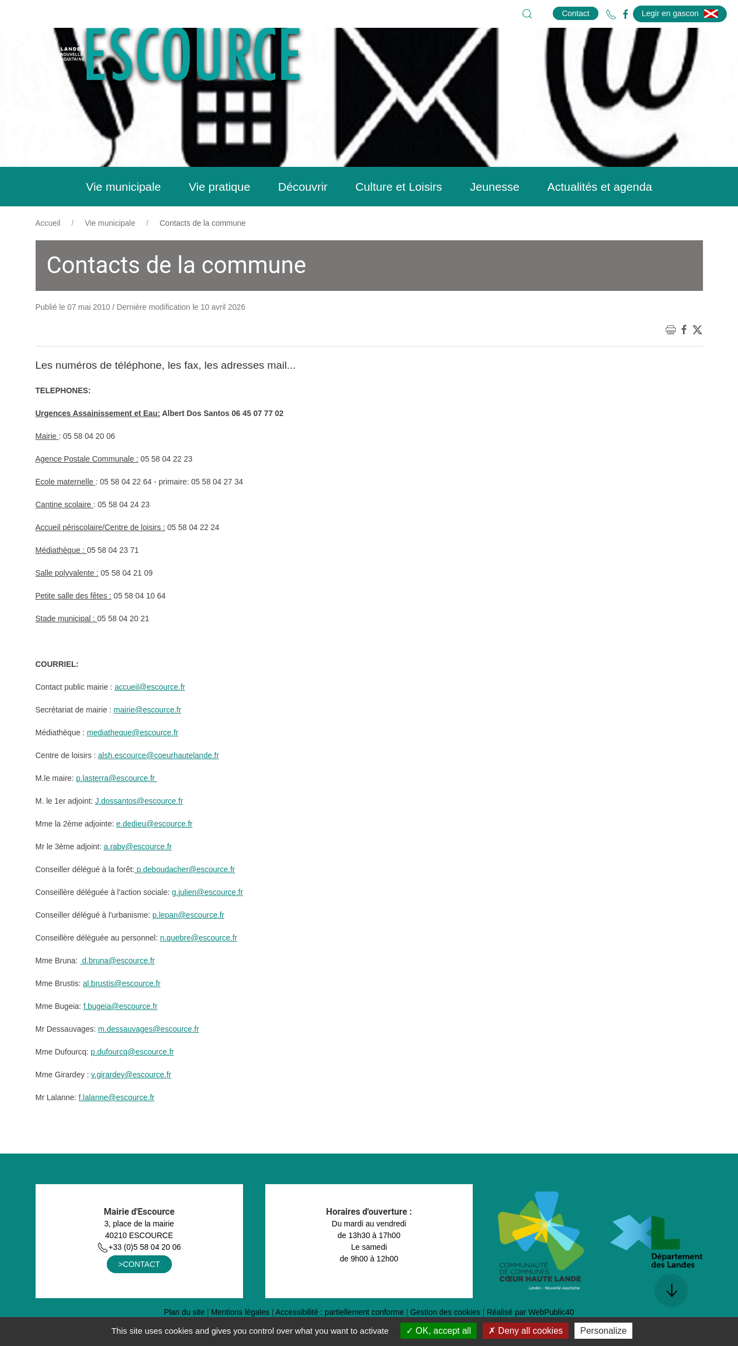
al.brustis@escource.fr (121, 1011)
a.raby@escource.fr (137, 874)
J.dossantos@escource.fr (139, 828)
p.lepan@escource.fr (188, 942)
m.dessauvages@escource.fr (148, 1056)
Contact (576, 13)
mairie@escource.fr (147, 737)
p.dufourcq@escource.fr (132, 1079)
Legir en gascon (680, 13)
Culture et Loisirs (398, 214)
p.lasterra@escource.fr (115, 805)
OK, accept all (438, 1330)
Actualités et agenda (599, 214)
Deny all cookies (525, 1330)
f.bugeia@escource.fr (120, 1034)
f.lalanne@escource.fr (116, 1125)
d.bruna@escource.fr (118, 988)
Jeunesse (494, 214)
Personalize (603, 1330)
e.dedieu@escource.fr (154, 851)
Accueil (48, 250)
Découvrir (303, 214)
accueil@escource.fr (150, 714)
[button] (527, 13)
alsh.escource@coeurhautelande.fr (158, 783)
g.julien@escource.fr (207, 920)
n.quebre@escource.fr (198, 965)
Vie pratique (219, 214)
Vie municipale (123, 214)
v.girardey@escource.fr (131, 1102)
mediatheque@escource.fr (132, 760)
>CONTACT (139, 1292)
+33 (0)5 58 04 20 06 (139, 1274)
